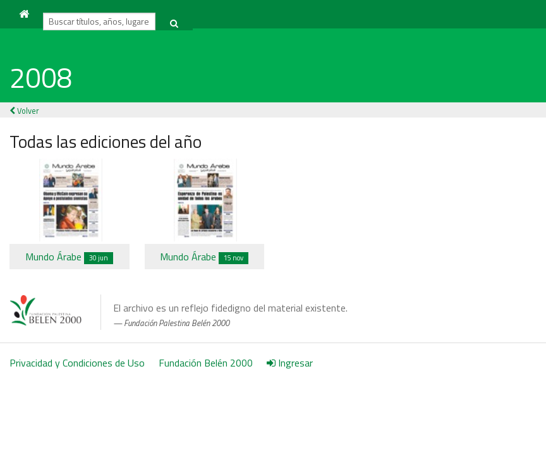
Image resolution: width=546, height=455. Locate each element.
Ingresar (290, 362)
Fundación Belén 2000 (206, 362)
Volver (24, 110)
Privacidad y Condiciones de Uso (77, 362)
